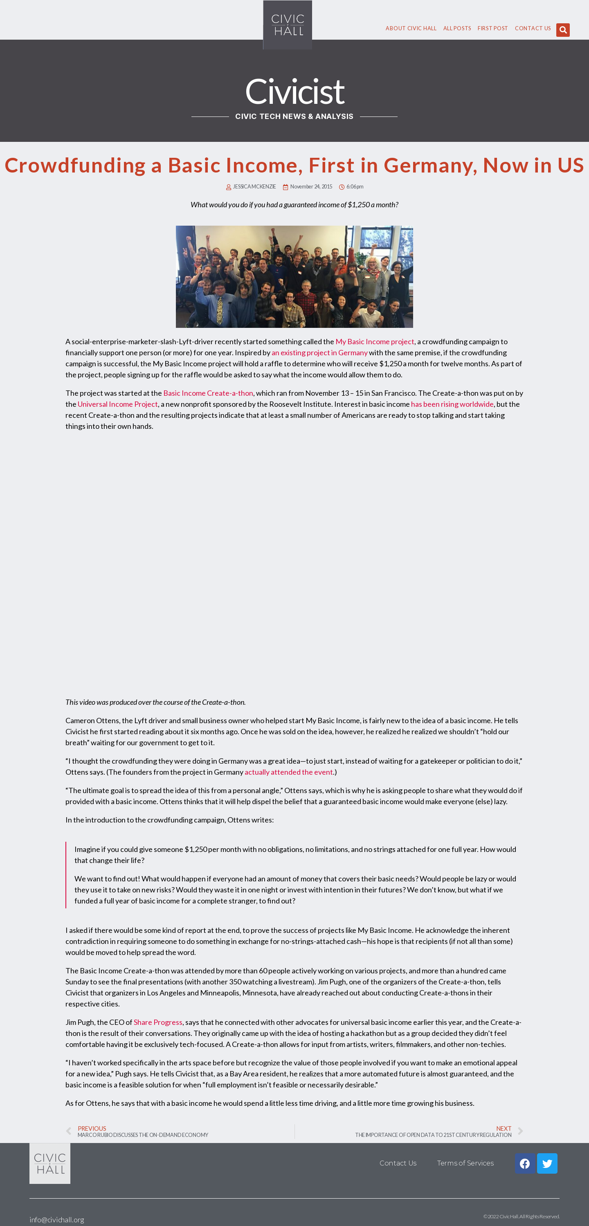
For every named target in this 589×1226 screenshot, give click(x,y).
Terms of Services (465, 1163)
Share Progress (158, 1022)
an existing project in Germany (320, 352)
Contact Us (533, 28)
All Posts (457, 28)
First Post (493, 28)
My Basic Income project (374, 341)
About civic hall (411, 28)
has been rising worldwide (452, 403)
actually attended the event (289, 771)
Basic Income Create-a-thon (208, 392)
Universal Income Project (118, 403)
